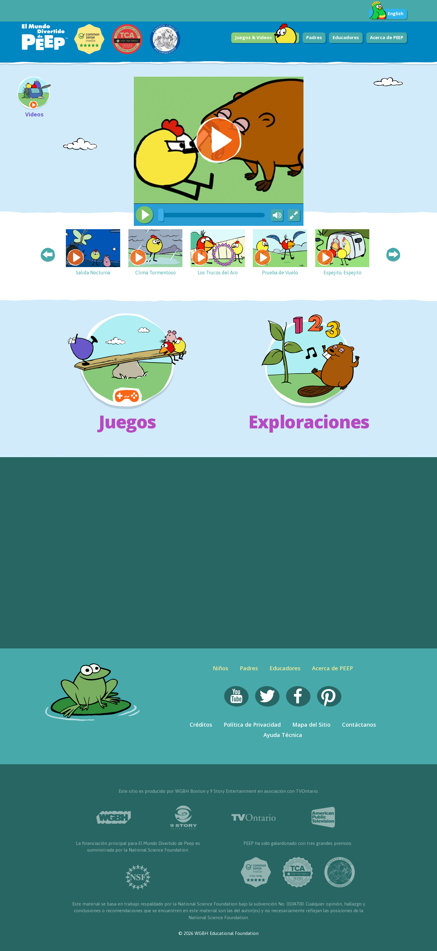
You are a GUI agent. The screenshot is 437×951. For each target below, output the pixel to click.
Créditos (201, 724)
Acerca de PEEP (387, 37)
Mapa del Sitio (311, 724)
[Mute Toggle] (276, 215)
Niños (220, 668)
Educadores (346, 37)
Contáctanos (359, 724)
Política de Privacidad (252, 724)
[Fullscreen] (294, 215)
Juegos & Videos (266, 37)
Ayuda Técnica (282, 734)
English (386, 14)
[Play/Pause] (144, 215)
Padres (314, 37)
